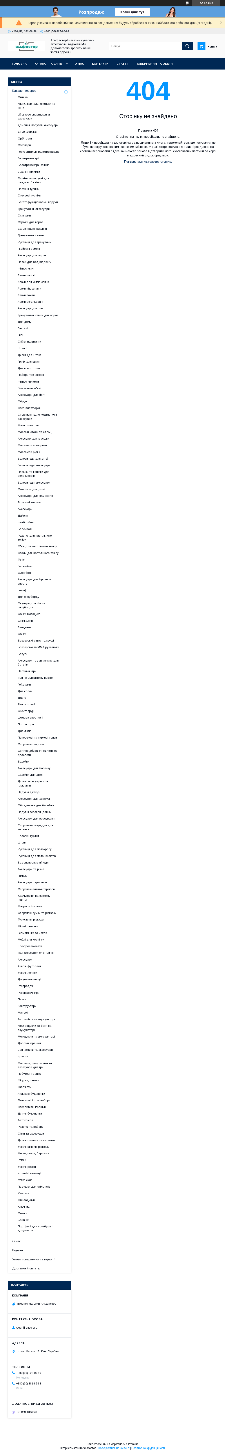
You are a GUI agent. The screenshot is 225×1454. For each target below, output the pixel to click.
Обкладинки (26, 1200)
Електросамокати (30, 946)
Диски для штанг (29, 355)
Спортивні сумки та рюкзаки (37, 913)
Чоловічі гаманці (29, 1173)
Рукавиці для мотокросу (35, 849)
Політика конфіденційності (148, 1448)
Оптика (23, 97)
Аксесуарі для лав (31, 308)
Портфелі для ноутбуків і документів (35, 1228)
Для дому (24, 321)
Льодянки (24, 627)
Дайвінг (23, 515)
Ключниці (24, 1206)
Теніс (21, 559)
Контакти (100, 63)
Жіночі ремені (27, 1166)
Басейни (23, 761)
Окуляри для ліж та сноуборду (31, 605)
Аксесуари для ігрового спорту (34, 581)
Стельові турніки (29, 195)
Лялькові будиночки (31, 1093)
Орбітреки (25, 138)
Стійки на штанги (29, 341)
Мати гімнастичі (28, 425)
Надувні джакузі (29, 792)
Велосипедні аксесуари (34, 465)
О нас (79, 63)
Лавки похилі (26, 295)
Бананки (23, 1219)
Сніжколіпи (25, 620)
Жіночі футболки (29, 966)
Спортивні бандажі (31, 744)
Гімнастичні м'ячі (29, 388)
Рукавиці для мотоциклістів (37, 856)
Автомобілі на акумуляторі (36, 1019)
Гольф (22, 590)
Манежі (23, 1012)
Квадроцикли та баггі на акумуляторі (34, 1027)
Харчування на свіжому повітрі (34, 897)
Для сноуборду (28, 596)
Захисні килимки (29, 171)
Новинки (62, 75)
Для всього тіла (29, 368)
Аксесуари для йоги (31, 394)
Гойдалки (24, 684)
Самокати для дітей (31, 489)
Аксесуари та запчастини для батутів (38, 662)
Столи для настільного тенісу (38, 553)
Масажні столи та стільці (35, 432)
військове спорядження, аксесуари (34, 116)
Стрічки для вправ (30, 222)
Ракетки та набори (31, 1126)
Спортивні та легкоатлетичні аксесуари (37, 416)
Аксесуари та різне (31, 869)
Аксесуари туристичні (32, 882)
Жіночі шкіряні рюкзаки (33, 1146)
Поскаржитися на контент (113, 1448)
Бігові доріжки (27, 131)
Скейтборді (26, 711)
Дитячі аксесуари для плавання (33, 783)
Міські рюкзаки (28, 926)
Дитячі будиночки (30, 1113)
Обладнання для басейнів (36, 805)
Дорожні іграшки (29, 1043)
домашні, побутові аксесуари (38, 125)
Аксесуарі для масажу (33, 438)
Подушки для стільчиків (34, 1186)
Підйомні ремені (29, 248)
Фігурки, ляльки (28, 1080)
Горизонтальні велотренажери (39, 151)
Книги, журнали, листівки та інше (36, 105)
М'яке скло (25, 1180)
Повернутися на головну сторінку (148, 161)
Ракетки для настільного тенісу (35, 537)
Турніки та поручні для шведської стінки (33, 180)
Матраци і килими (30, 906)
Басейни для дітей (30, 774)
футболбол (26, 522)
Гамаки (22, 875)
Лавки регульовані (30, 301)
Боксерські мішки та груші (36, 640)
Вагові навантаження (32, 228)
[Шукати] (187, 46)
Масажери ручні (29, 452)
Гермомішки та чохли (32, 933)
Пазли (22, 999)
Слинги (22, 1213)
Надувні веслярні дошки (34, 812)
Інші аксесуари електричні (36, 952)
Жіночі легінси (27, 972)
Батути (22, 654)
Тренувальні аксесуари (34, 209)
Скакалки (24, 215)
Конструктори (27, 1006)
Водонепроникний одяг (34, 862)
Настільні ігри (27, 671)
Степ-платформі (29, 408)
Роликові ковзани (30, 502)
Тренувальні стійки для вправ (38, 315)
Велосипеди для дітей (33, 458)
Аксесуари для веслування (36, 818)
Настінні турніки (28, 189)
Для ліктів (24, 731)
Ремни (22, 1160)
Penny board (26, 704)
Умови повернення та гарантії (33, 1259)
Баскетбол (25, 566)
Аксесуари (25, 509)
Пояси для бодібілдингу (34, 262)
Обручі (22, 401)
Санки (22, 634)
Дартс (22, 697)
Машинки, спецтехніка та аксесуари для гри (35, 1065)
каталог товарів (48, 63)
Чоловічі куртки (28, 836)
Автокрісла (25, 1120)
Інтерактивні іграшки (32, 1107)
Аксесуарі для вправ (32, 255)
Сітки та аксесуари (31, 1133)
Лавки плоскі (26, 275)
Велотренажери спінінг (33, 165)
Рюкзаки (23, 1193)
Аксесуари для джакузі (34, 798)
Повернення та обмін (154, 63)
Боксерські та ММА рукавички (38, 647)
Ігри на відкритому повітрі (35, 677)
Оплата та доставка (29, 75)
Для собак (25, 691)
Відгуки (17, 1250)
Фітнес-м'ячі (26, 268)
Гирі (20, 335)
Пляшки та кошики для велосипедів (33, 473)
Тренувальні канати (31, 235)
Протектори (26, 724)
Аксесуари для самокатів (35, 495)
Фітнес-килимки (28, 381)
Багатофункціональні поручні (38, 202)
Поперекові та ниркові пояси (37, 737)
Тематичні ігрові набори (34, 1100)
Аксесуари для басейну (34, 768)
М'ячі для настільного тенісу (37, 546)
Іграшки (23, 1056)
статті (122, 63)
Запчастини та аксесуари (35, 1049)
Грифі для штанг (29, 361)
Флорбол (24, 572)
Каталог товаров (24, 90)
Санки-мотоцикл (29, 614)
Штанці (22, 348)
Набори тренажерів (31, 374)
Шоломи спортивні (30, 717)
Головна (19, 63)
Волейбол (25, 529)
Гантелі (23, 328)
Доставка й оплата (26, 1268)
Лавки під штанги (29, 288)
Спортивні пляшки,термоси (36, 889)
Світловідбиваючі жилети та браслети (37, 752)
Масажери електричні (32, 445)
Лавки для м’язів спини (33, 282)
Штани (22, 842)
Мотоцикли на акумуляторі (36, 1036)
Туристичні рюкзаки (31, 919)
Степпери (24, 145)
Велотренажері (28, 158)
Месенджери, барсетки (33, 1153)
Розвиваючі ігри (28, 992)
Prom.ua (133, 1444)
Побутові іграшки (30, 1073)
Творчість (24, 1087)
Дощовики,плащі (29, 979)
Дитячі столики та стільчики (37, 1140)
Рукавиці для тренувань (34, 242)
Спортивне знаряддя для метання (35, 827)
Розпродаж (25, 986)
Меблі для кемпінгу (31, 939)
